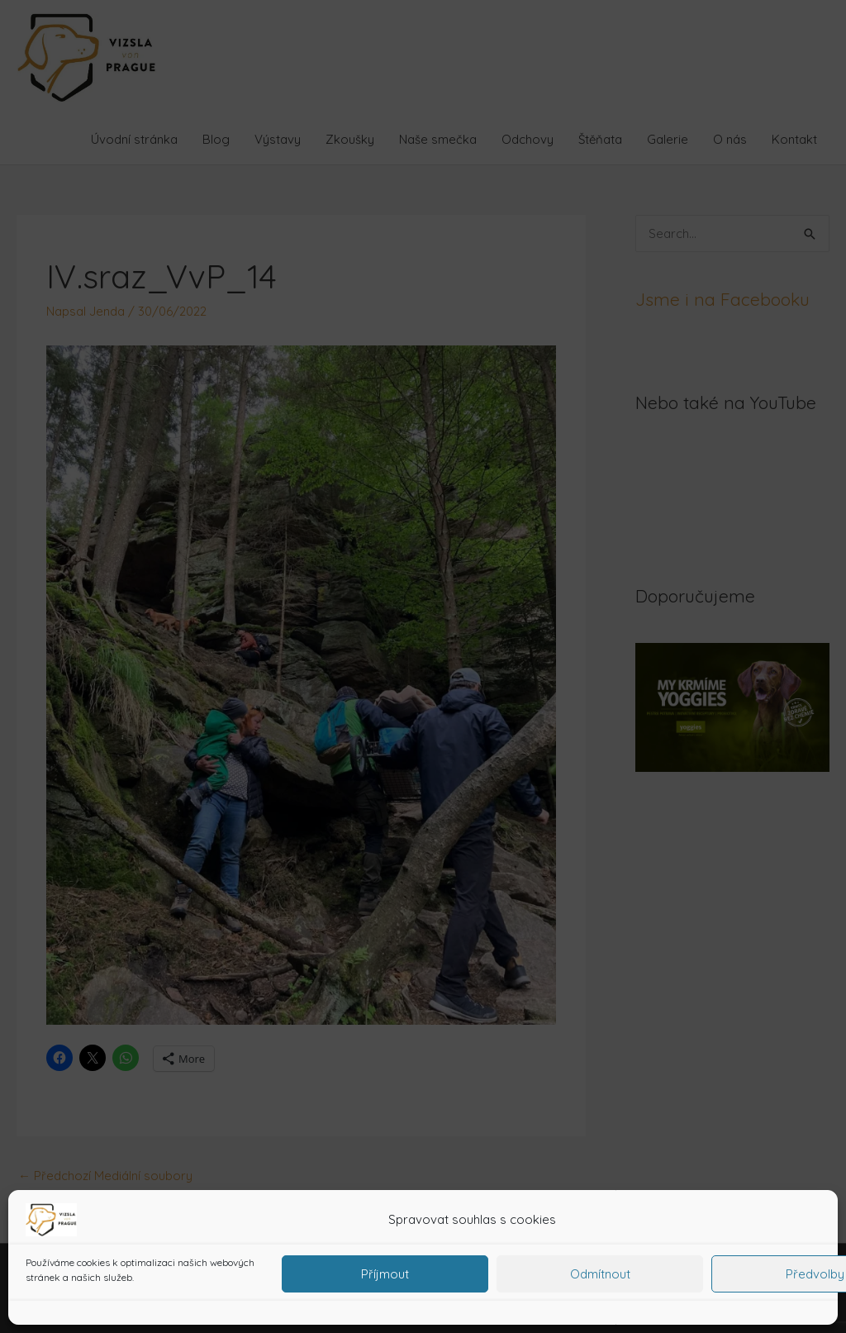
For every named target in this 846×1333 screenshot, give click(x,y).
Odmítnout (600, 1274)
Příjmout (385, 1274)
